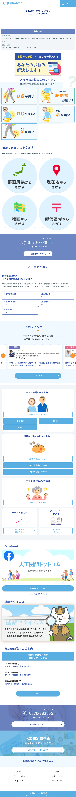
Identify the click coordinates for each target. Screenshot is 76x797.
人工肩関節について (45, 302)
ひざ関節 (20, 421)
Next (73, 355)
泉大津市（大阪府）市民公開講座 (19, 683)
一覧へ (38, 693)
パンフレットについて (38, 750)
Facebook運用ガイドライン (38, 594)
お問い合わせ (57, 776)
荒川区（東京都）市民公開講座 (18, 675)
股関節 (55, 421)
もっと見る (38, 375)
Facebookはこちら (38, 588)
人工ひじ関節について (10, 302)
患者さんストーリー (38, 502)
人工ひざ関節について (10, 295)
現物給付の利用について (38, 472)
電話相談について (38, 253)
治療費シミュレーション (38, 459)
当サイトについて (18, 776)
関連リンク (19, 781)
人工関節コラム (56, 530)
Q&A (19, 771)
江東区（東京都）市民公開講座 (18, 666)
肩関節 (20, 427)
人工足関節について (9, 310)
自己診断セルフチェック (38, 414)
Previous (3, 355)
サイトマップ (57, 781)
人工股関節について (45, 295)
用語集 (57, 771)
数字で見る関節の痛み (19, 530)
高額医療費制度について (38, 465)
